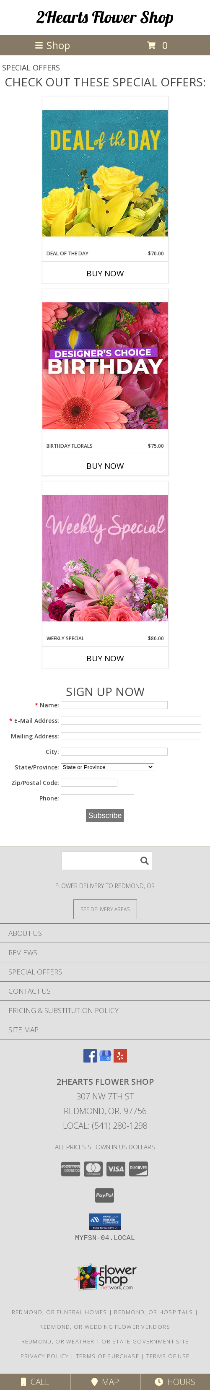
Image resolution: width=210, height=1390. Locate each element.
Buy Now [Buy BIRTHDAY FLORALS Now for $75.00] (105, 465)
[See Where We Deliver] (105, 909)
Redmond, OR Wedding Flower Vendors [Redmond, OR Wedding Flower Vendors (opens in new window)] (104, 1326)
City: (52, 752)
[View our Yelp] (120, 1060)
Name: (47, 705)
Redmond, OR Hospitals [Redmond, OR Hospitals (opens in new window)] (153, 1312)
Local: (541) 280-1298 (105, 1125)
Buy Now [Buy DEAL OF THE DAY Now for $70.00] (105, 273)
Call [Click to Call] (35, 1381)
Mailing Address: (35, 736)
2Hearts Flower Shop (105, 16)
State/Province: (37, 767)
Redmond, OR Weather (58, 1341)
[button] (105, 1221)
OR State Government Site (145, 1341)
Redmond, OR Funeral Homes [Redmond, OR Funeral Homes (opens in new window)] (59, 1312)
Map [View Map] (105, 1381)
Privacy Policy (45, 1356)
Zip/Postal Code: (35, 783)
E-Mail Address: (34, 721)
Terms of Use (168, 1356)
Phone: (49, 798)
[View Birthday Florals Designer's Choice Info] (105, 365)
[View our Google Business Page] (105, 1060)
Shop (52, 45)
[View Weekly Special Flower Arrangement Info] (105, 558)
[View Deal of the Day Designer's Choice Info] (105, 173)
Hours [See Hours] (175, 1381)
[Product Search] (107, 860)
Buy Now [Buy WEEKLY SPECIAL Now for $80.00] (105, 658)
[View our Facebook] (90, 1060)
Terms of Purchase (107, 1356)
